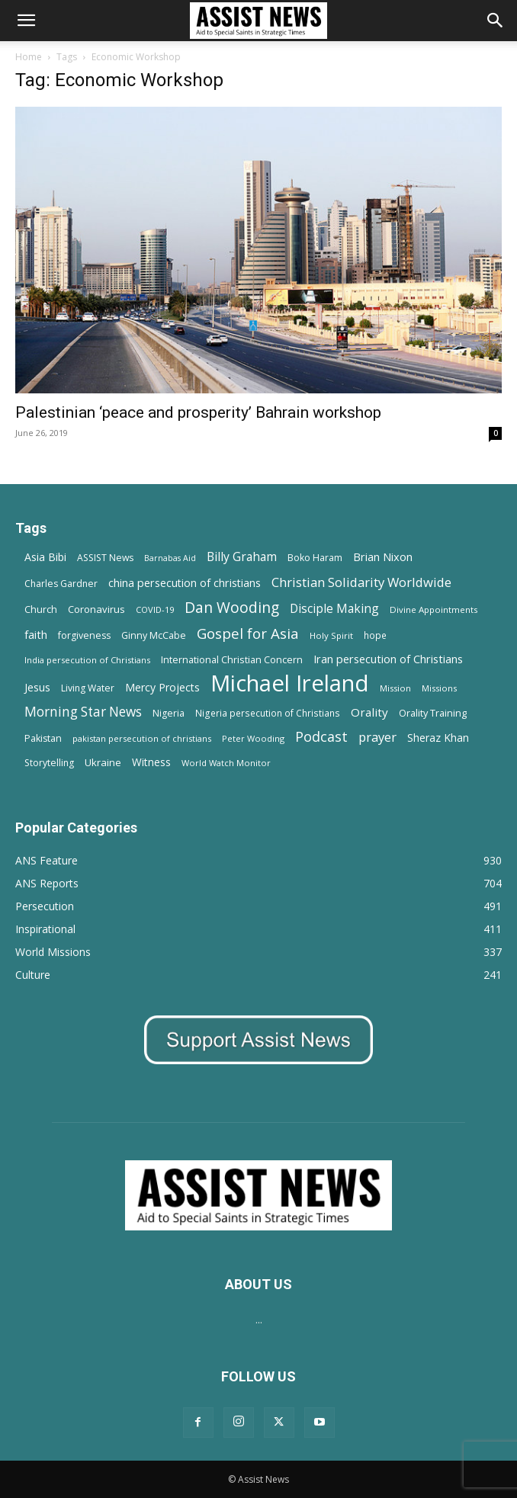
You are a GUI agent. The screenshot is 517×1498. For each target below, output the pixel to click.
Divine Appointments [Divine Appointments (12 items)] (433, 609)
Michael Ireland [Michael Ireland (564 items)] (289, 683)
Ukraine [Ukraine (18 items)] (103, 762)
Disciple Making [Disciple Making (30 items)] (334, 609)
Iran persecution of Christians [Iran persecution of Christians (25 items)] (388, 658)
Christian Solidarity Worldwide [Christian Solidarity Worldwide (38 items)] (361, 582)
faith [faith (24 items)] (35, 634)
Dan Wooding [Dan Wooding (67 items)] (232, 607)
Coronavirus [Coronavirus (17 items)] (96, 609)
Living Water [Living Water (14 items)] (87, 688)
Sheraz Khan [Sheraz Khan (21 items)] (438, 737)
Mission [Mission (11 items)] (395, 688)
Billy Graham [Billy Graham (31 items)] (242, 557)
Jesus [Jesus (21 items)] (37, 687)
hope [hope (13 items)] (375, 635)
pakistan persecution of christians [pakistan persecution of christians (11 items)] (141, 738)
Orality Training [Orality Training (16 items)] (433, 713)
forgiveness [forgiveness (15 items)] (84, 635)
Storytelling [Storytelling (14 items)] (49, 762)
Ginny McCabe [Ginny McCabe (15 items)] (153, 635)
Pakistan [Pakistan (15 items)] (43, 738)
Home (28, 56)
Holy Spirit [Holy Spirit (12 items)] (331, 635)
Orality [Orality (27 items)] (369, 712)
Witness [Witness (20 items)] (151, 762)
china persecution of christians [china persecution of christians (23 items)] (184, 583)
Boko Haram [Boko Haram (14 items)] (314, 557)
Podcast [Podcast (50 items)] (321, 737)
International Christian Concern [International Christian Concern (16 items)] (232, 659)
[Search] (495, 20)
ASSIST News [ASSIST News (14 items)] (105, 557)
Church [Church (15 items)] (40, 609)
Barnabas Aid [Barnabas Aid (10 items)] (170, 558)
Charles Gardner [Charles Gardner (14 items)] (61, 583)
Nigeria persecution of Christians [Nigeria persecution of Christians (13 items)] (267, 713)
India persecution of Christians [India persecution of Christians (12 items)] (87, 660)
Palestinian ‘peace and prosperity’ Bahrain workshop (198, 412)
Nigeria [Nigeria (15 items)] (169, 713)
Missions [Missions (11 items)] (439, 688)
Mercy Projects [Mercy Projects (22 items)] (162, 687)
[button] (26, 20)
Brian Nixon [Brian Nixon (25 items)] (383, 556)
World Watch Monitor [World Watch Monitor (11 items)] (226, 762)
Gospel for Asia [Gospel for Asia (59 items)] (248, 633)
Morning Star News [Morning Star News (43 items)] (83, 712)
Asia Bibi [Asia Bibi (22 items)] (45, 557)
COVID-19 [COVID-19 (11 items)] (155, 609)
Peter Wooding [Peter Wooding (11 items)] (253, 738)
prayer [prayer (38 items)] (377, 737)
